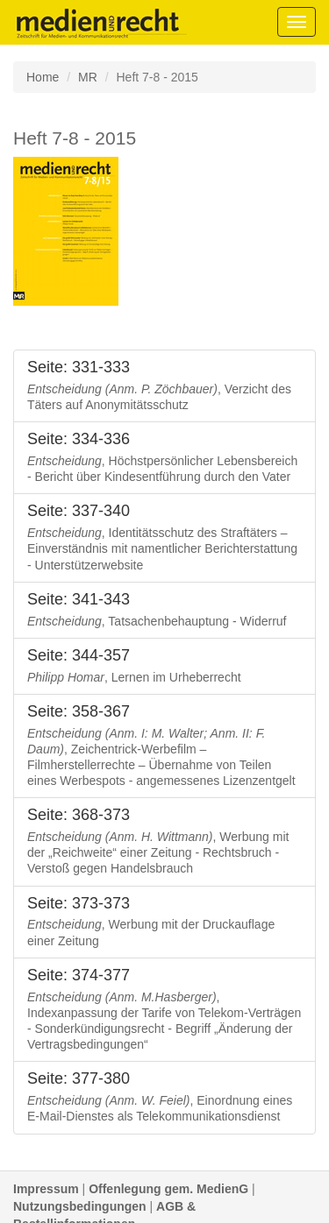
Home (42, 77)
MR (87, 77)
